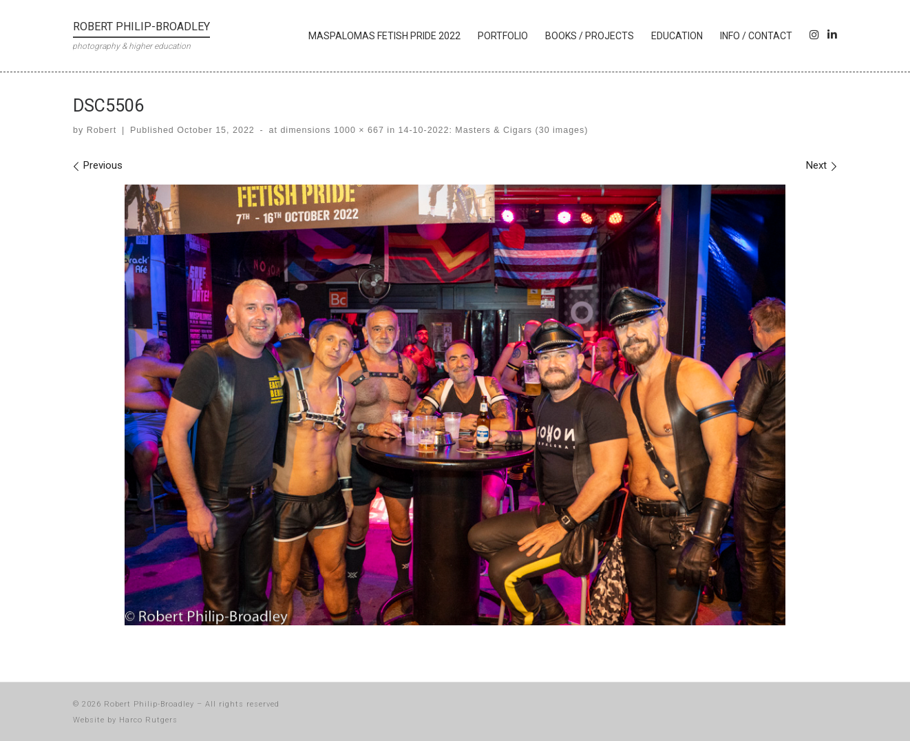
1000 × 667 (357, 130)
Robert (101, 130)
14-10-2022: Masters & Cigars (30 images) (491, 130)
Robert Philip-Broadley (149, 704)
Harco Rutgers (148, 720)
